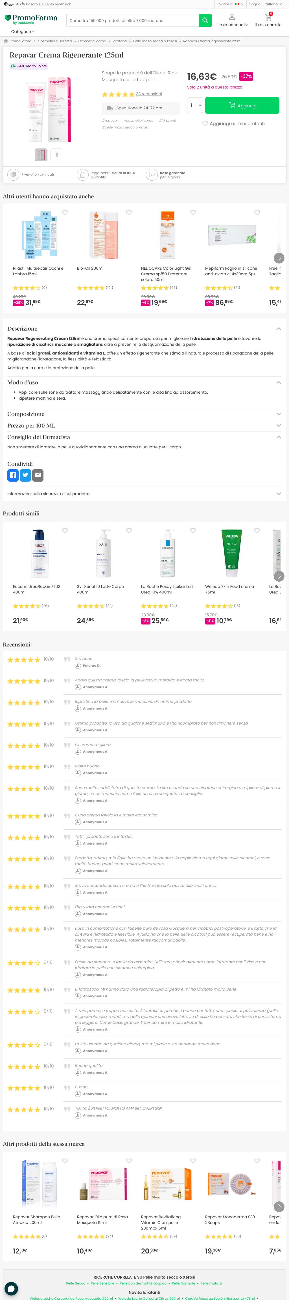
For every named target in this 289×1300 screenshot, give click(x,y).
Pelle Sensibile (103, 1283)
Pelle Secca (76, 1283)
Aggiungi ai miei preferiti (233, 124)
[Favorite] (64, 212)
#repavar (110, 120)
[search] (205, 20)
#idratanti (167, 120)
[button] (230, 4)
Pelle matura (211, 1283)
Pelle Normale (183, 1283)
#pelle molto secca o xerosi (125, 127)
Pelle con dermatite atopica (143, 1283)
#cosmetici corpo (138, 120)
